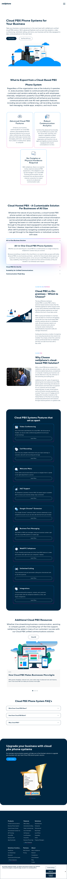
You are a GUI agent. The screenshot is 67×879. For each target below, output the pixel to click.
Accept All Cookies (50, 875)
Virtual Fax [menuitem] (22, 843)
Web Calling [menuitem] (22, 829)
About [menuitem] (21, 853)
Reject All (51, 871)
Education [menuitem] (45, 834)
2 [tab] (34, 696)
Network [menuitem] (21, 858)
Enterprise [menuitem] (33, 832)
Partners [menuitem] (10, 853)
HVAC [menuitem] (32, 843)
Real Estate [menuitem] (34, 836)
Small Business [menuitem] (34, 829)
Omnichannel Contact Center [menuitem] (13, 836)
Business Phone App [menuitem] (24, 846)
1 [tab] (32, 696)
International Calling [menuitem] (24, 832)
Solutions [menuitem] (34, 827)
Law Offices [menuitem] (34, 839)
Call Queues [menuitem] (22, 839)
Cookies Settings (51, 867)
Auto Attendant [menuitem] (23, 836)
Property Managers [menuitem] (35, 846)
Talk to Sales (11, 38)
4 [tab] (37, 696)
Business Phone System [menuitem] (13, 832)
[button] (33, 240)
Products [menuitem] (11, 827)
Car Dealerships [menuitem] (46, 832)
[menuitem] (23, 849)
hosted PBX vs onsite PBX (43, 303)
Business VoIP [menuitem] (11, 843)
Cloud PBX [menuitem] (10, 841)
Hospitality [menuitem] (33, 841)
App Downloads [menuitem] (11, 846)
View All (33, 643)
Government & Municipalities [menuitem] (48, 836)
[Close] (65, 871)
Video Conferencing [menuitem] (24, 834)
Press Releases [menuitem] (23, 863)
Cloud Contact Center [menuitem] (13, 834)
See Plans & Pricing (25, 38)
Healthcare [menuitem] (45, 829)
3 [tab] (35, 696)
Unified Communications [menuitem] (13, 829)
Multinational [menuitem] (34, 834)
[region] (33, 871)
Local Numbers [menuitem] (23, 841)
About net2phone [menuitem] (23, 856)
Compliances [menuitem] (22, 861)
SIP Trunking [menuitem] (11, 839)
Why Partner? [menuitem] (11, 856)
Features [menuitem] (22, 827)
